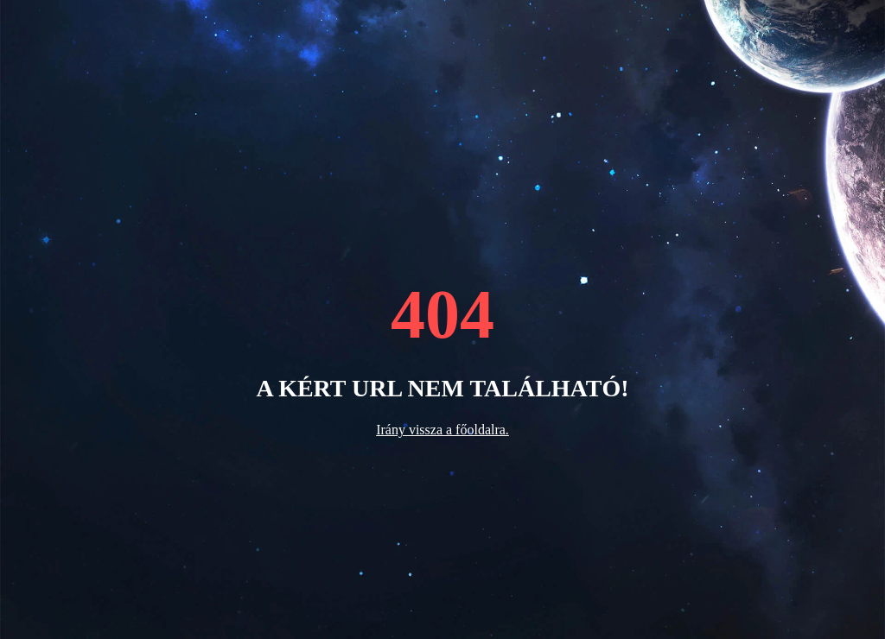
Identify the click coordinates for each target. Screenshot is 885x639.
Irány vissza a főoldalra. (442, 429)
